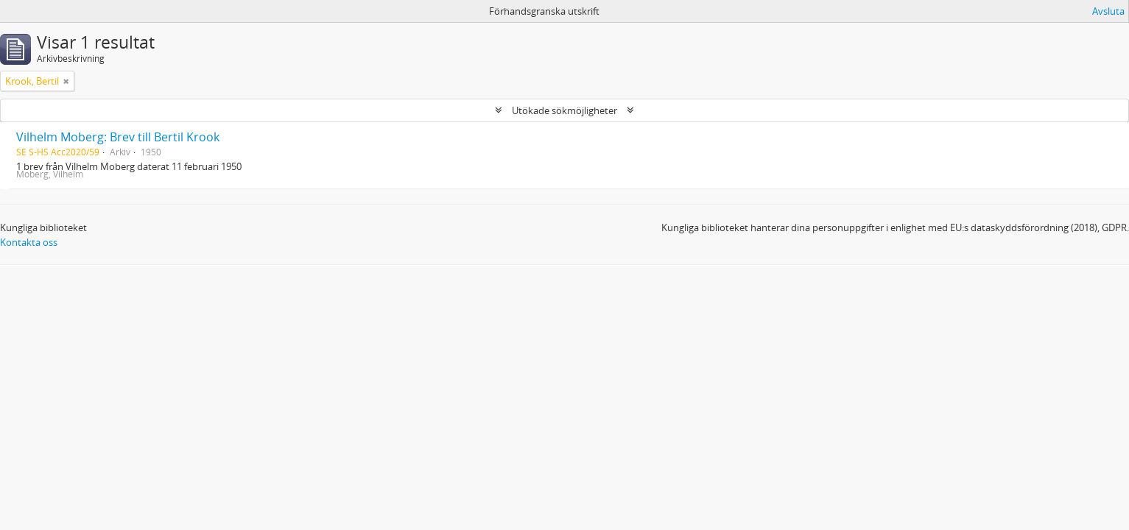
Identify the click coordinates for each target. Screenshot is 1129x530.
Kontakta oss (28, 242)
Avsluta (1108, 11)
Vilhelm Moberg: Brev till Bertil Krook (117, 137)
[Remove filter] (66, 81)
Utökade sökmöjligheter (564, 110)
